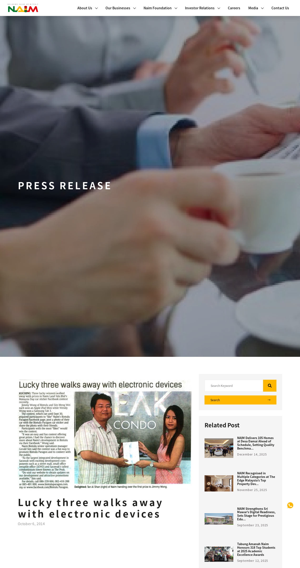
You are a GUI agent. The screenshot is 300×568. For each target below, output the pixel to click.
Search (240, 400)
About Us (87, 7)
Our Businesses (120, 7)
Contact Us (280, 7)
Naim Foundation (160, 7)
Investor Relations (202, 7)
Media (256, 7)
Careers (234, 7)
